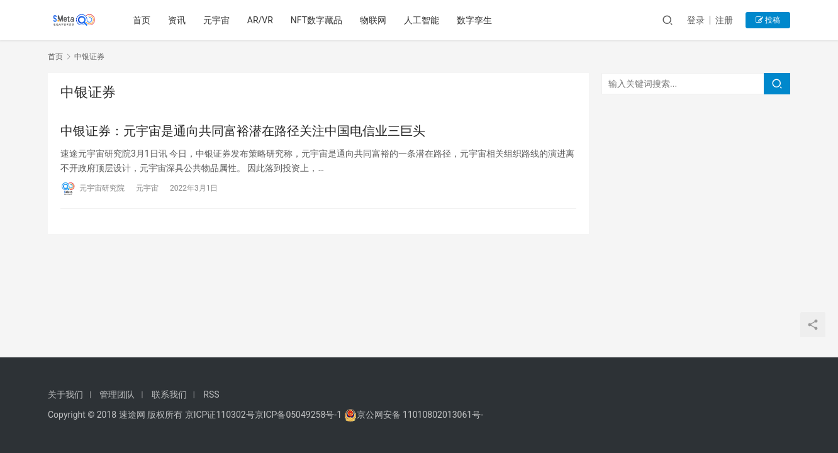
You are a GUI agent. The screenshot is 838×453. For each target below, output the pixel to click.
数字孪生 (474, 20)
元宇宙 (216, 20)
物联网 (373, 20)
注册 (724, 20)
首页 (141, 20)
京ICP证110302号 (220, 415)
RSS (211, 394)
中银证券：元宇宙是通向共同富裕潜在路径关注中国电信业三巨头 (242, 130)
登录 (696, 20)
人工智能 (421, 20)
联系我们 (169, 394)
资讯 (177, 20)
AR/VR (260, 20)
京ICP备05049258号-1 (299, 415)
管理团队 (117, 394)
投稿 (768, 20)
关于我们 (65, 394)
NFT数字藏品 (316, 20)
